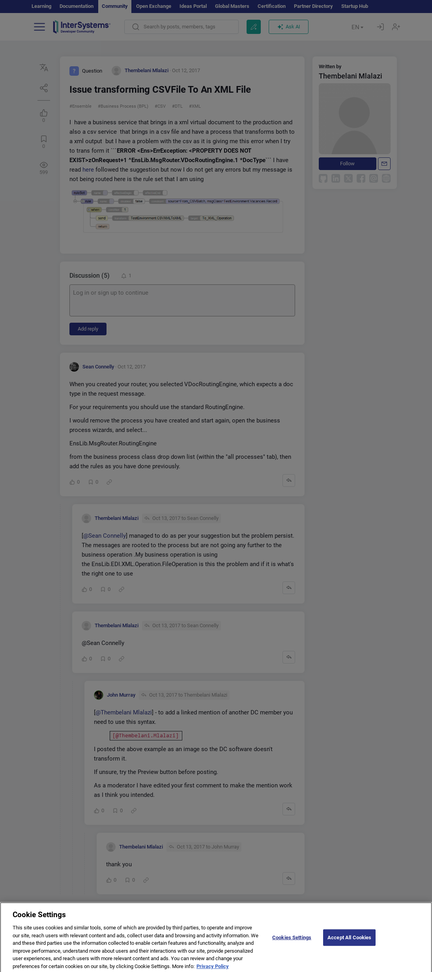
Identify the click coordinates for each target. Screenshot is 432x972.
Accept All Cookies (349, 941)
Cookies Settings (291, 941)
